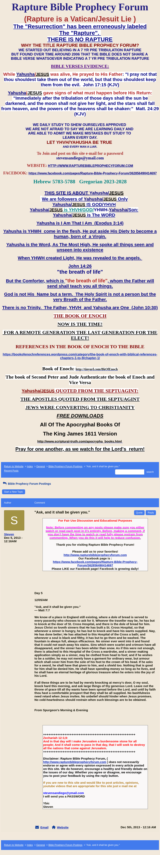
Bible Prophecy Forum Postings (65, 466)
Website (62, 827)
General (40, 466)
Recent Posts (11, 470)
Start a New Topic (13, 491)
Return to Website (13, 466)
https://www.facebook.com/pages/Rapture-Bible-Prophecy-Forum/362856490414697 (95, 563)
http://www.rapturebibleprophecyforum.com (95, 555)
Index (30, 466)
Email (44, 827)
